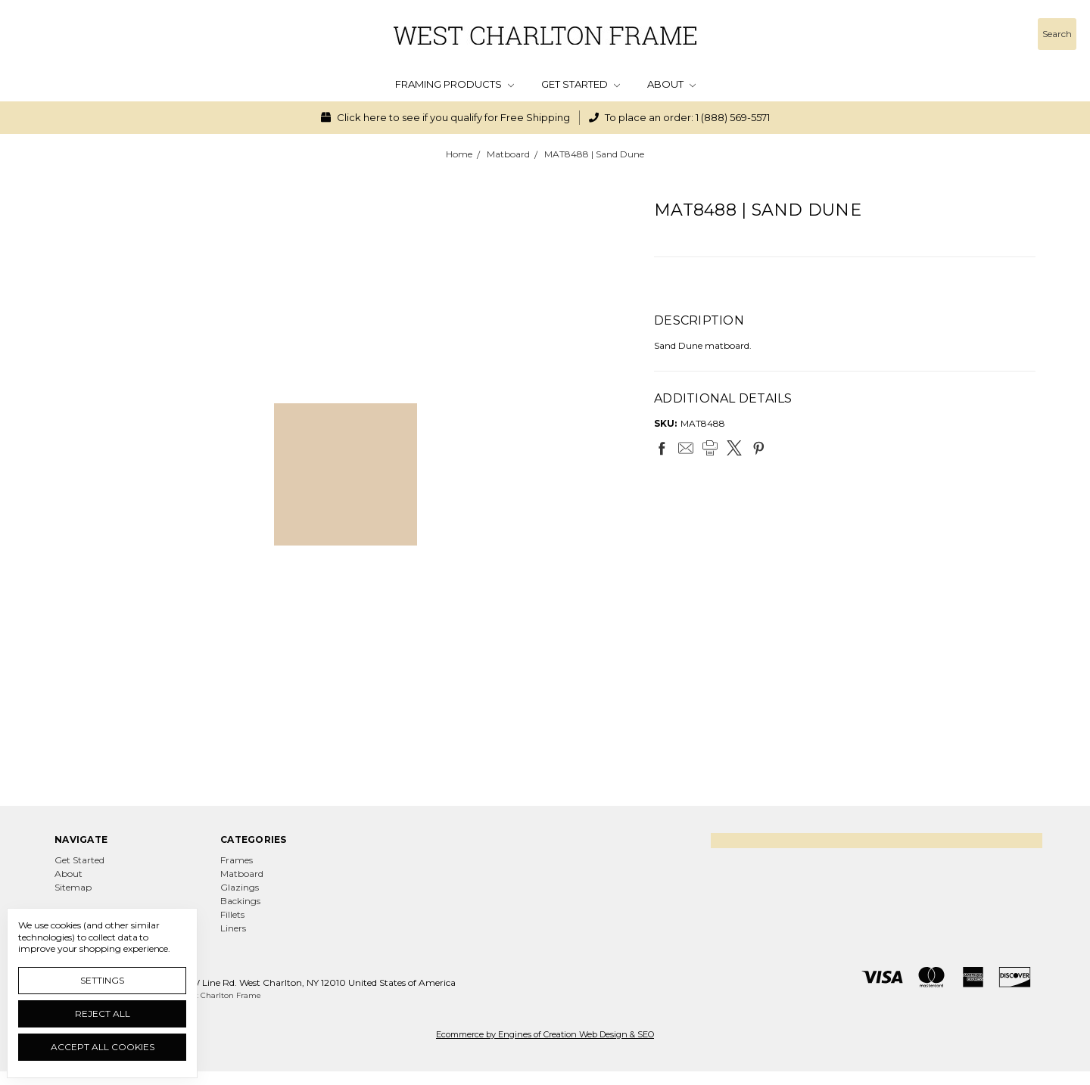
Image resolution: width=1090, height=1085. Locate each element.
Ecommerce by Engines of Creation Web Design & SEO (545, 1034)
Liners (233, 928)
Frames (236, 860)
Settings (102, 980)
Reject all (102, 1013)
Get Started (580, 84)
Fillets (232, 914)
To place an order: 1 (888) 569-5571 (679, 117)
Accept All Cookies (102, 1046)
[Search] (1057, 34)
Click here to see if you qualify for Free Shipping (445, 117)
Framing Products (454, 84)
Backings (240, 900)
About (671, 84)
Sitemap (73, 887)
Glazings (239, 887)
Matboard (241, 873)
